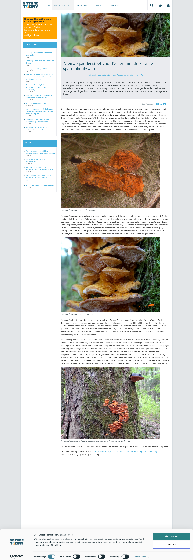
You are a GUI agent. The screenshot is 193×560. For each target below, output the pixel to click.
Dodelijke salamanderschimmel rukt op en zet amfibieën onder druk (39, 96)
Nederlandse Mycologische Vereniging (102, 75)
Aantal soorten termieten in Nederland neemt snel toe (36, 128)
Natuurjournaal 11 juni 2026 (36, 69)
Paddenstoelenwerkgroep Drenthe (130, 75)
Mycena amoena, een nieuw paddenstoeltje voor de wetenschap (39, 168)
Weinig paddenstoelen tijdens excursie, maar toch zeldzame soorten (40, 152)
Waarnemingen (83, 5)
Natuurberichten (62, 5)
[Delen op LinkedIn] (164, 104)
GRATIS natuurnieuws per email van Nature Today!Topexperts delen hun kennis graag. (38, 30)
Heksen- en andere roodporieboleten (40, 185)
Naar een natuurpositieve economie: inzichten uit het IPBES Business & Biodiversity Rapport (40, 76)
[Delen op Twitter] (161, 104)
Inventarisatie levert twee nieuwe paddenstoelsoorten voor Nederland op (40, 177)
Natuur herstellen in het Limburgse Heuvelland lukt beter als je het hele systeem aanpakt (39, 111)
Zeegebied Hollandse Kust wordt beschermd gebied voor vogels (38, 120)
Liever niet (171, 543)
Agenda (115, 5)
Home (47, 5)
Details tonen (140, 555)
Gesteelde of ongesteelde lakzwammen (35, 160)
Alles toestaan (171, 534)
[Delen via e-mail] (168, 104)
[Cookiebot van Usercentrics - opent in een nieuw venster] (16, 555)
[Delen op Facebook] (157, 104)
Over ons (101, 5)
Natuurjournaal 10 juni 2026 (36, 103)
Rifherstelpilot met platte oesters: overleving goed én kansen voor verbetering (38, 87)
